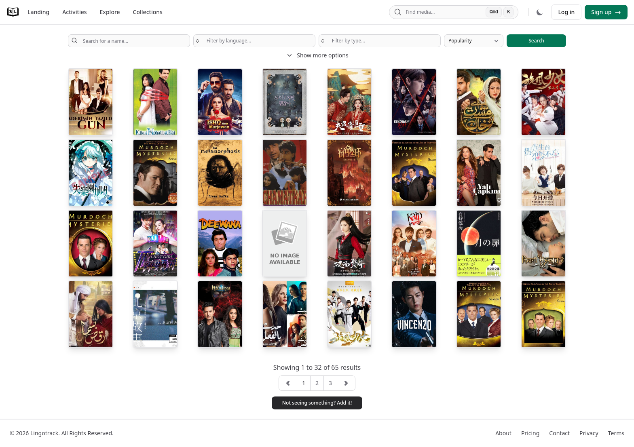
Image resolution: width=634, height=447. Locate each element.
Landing (38, 12)
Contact (559, 433)
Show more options (316, 55)
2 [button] (317, 383)
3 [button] (330, 383)
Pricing (530, 433)
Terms (616, 433)
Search (536, 40)
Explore (110, 12)
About (503, 433)
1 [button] (303, 383)
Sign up (606, 12)
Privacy (588, 433)
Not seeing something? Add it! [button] (317, 402)
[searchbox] (254, 40)
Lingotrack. (45, 433)
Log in (566, 12)
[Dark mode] (540, 12)
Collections (148, 12)
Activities (74, 12)
